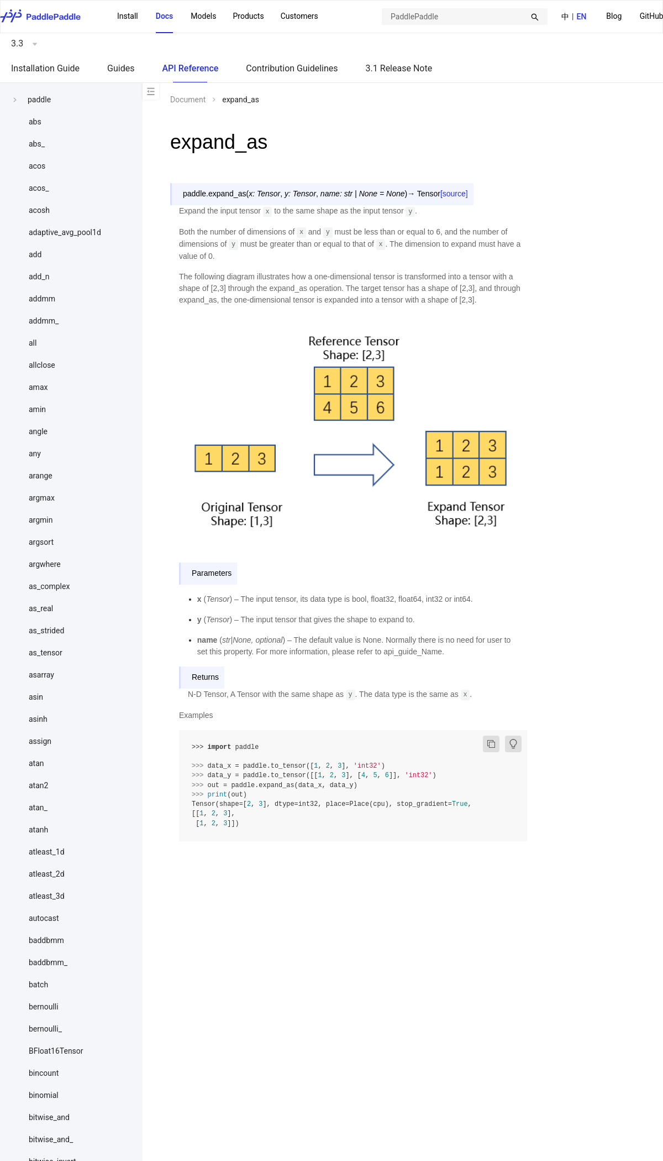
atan (36, 763)
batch (38, 984)
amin (37, 409)
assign (40, 741)
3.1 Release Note (399, 68)
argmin (41, 520)
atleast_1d (47, 851)
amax (38, 387)
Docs (164, 16)
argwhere (45, 564)
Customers (299, 16)
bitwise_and (49, 1117)
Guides (120, 68)
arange (40, 475)
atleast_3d (47, 896)
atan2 (38, 785)
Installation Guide (45, 68)
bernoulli (44, 1006)
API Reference (190, 68)
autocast (44, 918)
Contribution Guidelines (292, 68)
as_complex (49, 586)
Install (127, 16)
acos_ (39, 188)
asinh (38, 719)
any (35, 453)
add (35, 254)
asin (36, 697)
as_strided (46, 630)
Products (248, 16)
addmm (42, 298)
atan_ (38, 807)
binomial (44, 1095)
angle (38, 431)
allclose (42, 365)
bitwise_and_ (51, 1139)
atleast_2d (47, 874)
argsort (41, 542)
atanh (38, 829)
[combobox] (465, 17)
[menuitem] (614, 17)
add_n (39, 276)
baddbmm (46, 940)
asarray (41, 674)
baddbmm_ (48, 962)
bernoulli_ (45, 1028)
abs (35, 121)
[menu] (217, 16)
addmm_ (44, 320)
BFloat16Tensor (56, 1051)
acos (37, 166)
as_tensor (45, 652)
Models (203, 16)
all (32, 343)
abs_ (37, 143)
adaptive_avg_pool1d (65, 232)
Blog (614, 16)
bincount (44, 1073)
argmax (42, 497)
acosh (39, 210)
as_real (41, 608)
